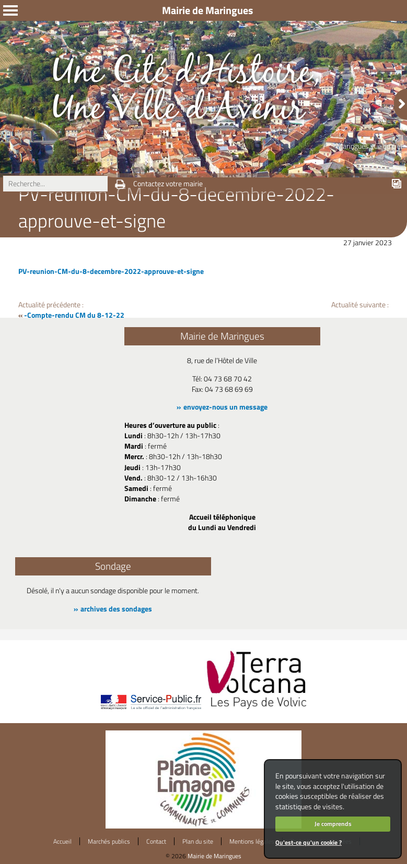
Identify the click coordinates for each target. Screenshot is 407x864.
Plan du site (197, 841)
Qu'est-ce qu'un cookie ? (308, 842)
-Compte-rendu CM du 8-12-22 (74, 315)
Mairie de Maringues (214, 855)
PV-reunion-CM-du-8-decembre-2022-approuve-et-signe (111, 271)
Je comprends (333, 824)
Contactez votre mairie (168, 183)
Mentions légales (251, 841)
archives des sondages (116, 609)
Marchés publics (109, 841)
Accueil (62, 841)
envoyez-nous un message (225, 407)
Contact (156, 841)
